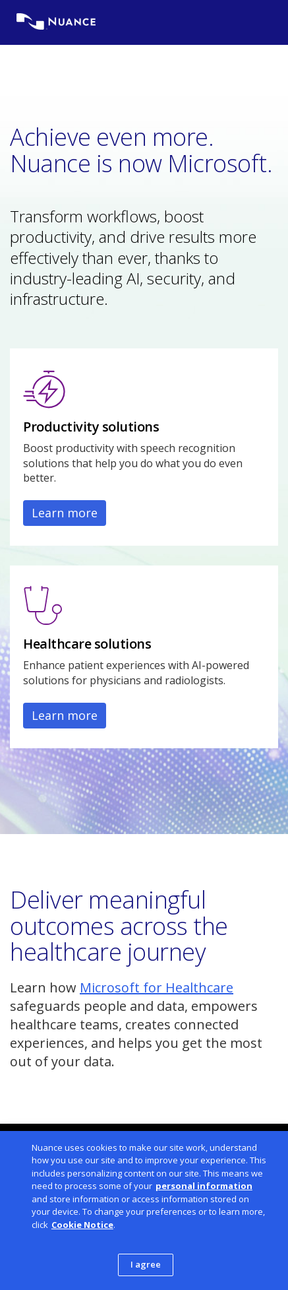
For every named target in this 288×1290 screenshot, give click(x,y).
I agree (145, 1264)
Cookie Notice (82, 1225)
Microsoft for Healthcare (156, 987)
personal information (204, 1186)
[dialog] (144, 1210)
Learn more (65, 513)
